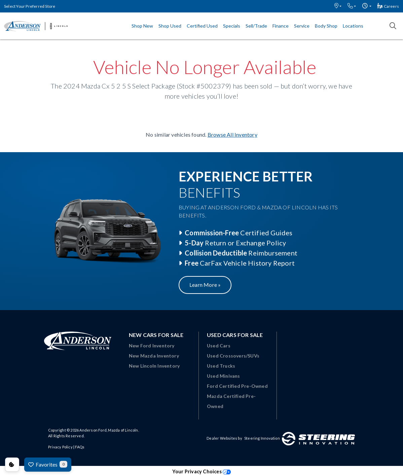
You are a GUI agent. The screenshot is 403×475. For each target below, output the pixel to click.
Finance (280, 26)
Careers (388, 6)
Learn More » (205, 284)
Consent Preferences (12, 464)
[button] (337, 6)
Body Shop (326, 26)
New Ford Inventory (152, 345)
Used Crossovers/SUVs (233, 356)
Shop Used (169, 26)
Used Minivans (223, 376)
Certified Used (202, 26)
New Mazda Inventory (154, 356)
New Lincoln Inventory (154, 366)
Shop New (142, 26)
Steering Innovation (262, 438)
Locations (353, 26)
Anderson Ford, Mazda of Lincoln (108, 430)
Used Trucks (221, 366)
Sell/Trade (256, 26)
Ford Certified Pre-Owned (237, 386)
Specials (231, 26)
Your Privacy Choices (201, 471)
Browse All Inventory (232, 134)
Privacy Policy (60, 447)
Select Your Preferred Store (29, 6)
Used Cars (218, 345)
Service (301, 26)
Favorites (47, 464)
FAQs (79, 447)
